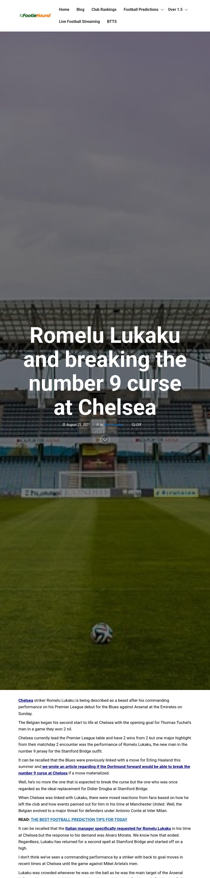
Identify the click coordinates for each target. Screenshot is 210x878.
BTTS (112, 21)
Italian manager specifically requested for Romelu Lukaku (118, 828)
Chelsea (26, 700)
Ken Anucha (114, 425)
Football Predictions (141, 9)
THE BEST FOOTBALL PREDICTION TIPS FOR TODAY (79, 819)
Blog (80, 9)
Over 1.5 (175, 9)
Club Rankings (104, 9)
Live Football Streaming (79, 21)
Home (64, 9)
